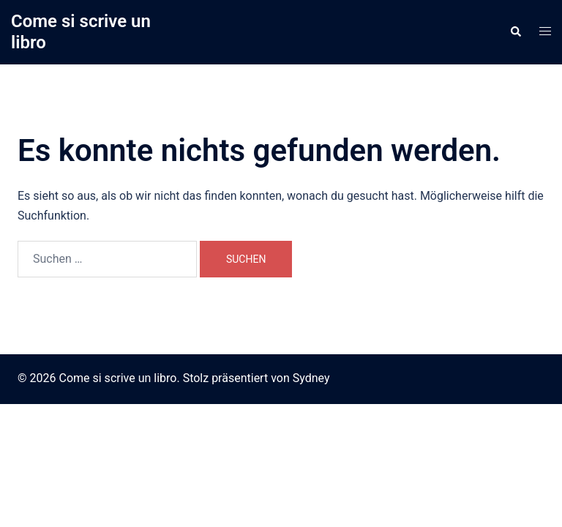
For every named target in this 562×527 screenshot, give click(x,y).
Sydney (311, 378)
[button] (515, 32)
